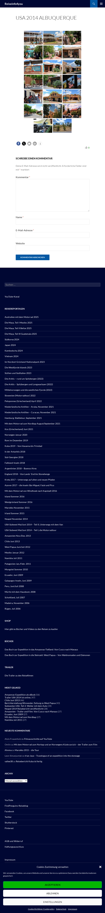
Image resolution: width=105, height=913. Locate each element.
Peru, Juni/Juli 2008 (14, 586)
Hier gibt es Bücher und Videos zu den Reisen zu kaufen (31, 629)
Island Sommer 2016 (14, 496)
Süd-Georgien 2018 (14, 457)
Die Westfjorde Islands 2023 (18, 367)
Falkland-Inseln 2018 (15, 462)
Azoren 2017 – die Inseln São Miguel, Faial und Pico (29, 485)
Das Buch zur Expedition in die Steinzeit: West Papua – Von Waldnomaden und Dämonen (47, 655)
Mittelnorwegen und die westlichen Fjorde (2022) (28, 390)
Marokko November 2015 (17, 507)
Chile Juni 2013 (12, 541)
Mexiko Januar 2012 (14, 552)
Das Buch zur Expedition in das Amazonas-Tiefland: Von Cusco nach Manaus (41, 649)
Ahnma (8, 750)
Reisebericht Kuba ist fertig (29, 761)
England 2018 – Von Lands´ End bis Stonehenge (27, 474)
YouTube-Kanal (12, 296)
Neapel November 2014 (16, 519)
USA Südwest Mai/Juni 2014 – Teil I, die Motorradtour (30, 530)
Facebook (9, 811)
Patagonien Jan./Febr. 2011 (18, 563)
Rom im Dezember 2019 (16, 440)
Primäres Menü (101, 3)
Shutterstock (11, 822)
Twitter (8, 817)
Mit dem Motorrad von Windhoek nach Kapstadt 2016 (31, 491)
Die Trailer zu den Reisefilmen (19, 675)
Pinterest (9, 828)
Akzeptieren (52, 884)
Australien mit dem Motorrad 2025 (22, 317)
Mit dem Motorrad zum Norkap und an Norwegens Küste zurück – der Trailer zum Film (55, 744)
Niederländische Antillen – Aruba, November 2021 (29, 406)
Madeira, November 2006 (17, 603)
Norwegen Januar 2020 (16, 434)
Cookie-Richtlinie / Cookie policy (41, 909)
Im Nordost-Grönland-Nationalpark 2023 (25, 362)
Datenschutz (61, 909)
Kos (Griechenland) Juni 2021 (19, 429)
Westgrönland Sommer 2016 (18, 502)
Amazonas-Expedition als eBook (20, 694)
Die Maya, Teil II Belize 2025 (18, 328)
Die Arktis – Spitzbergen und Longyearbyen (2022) (29, 384)
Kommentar (23, 177)
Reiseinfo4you (14, 3)
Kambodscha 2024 (14, 350)
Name (19, 217)
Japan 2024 (10, 345)
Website (20, 243)
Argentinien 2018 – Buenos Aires (21, 468)
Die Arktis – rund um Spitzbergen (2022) (24, 378)
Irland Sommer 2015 (14, 513)
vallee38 (9, 761)
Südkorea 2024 (12, 339)
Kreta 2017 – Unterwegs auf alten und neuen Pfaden (30, 479)
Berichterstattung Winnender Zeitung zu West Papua (30, 703)
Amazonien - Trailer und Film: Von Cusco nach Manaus (31, 711)
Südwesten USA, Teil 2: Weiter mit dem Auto (26, 706)
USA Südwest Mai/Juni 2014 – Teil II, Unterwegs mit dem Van (34, 524)
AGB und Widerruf (14, 841)
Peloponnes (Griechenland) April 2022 (23, 401)
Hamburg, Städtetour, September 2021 (23, 418)
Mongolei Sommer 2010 (16, 569)
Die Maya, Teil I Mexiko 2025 (18, 322)
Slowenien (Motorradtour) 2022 (20, 395)
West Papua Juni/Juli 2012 (17, 547)
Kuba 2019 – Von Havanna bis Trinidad (23, 446)
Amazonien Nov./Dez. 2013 (18, 535)
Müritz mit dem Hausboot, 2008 (20, 591)
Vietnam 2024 (11, 356)
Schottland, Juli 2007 (15, 597)
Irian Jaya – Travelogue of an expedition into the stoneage (52, 755)
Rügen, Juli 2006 (13, 608)
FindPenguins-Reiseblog (16, 805)
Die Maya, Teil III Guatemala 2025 (21, 333)
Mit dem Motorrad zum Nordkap (20, 717)
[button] (100, 866)
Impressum (72, 909)
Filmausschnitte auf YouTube (38, 739)
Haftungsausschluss (14, 846)
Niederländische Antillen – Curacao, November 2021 (30, 412)
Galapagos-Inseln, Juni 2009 (18, 580)
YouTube (9, 800)
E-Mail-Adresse (25, 230)
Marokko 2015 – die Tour (27, 750)
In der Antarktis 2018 (15, 451)
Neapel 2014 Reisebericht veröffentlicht (24, 708)
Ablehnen (52, 893)
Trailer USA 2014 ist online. (18, 697)
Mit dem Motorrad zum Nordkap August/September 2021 (32, 423)
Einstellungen (52, 902)
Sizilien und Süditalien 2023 (18, 373)
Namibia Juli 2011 (13, 558)
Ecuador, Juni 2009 (14, 575)
